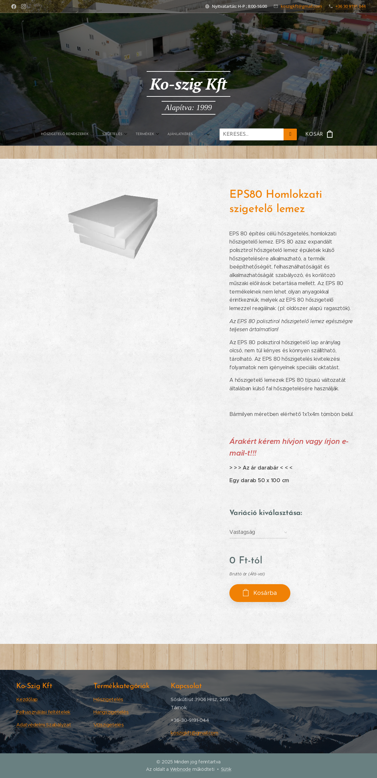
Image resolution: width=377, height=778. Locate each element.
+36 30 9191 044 (350, 6)
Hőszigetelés (108, 699)
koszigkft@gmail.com (301, 6)
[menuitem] (97, 134)
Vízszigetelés (108, 725)
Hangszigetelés (111, 712)
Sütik (226, 769)
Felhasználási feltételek (43, 712)
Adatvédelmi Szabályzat (43, 725)
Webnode (180, 769)
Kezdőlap (27, 699)
